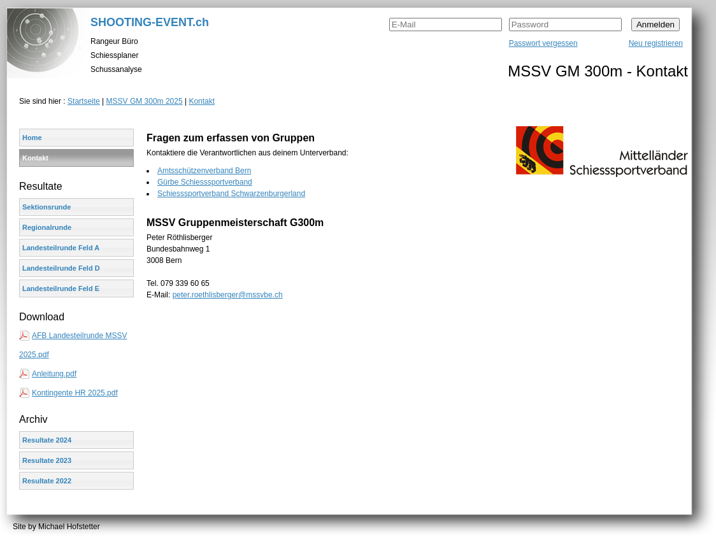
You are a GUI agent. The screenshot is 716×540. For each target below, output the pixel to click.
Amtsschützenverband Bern (204, 170)
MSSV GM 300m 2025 (144, 101)
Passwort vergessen (543, 43)
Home (32, 137)
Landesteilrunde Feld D (61, 268)
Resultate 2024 (46, 440)
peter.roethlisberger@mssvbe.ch (228, 294)
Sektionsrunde (46, 207)
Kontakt (202, 101)
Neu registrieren (656, 43)
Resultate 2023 (46, 460)
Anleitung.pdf (54, 373)
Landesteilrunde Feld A (60, 248)
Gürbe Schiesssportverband (204, 182)
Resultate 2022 (46, 481)
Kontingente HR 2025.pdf (75, 392)
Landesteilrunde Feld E (60, 288)
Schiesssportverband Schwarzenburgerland (231, 193)
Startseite (84, 101)
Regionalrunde (46, 227)
